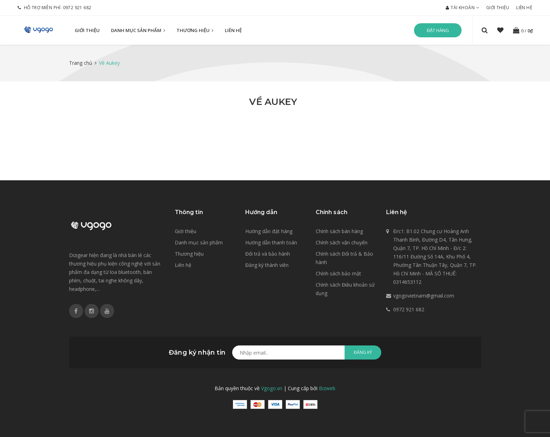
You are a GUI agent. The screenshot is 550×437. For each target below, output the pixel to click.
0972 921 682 (77, 8)
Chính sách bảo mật (338, 273)
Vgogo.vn (271, 388)
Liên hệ (524, 8)
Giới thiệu (497, 8)
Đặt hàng (438, 30)
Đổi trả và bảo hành (267, 253)
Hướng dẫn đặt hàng (268, 231)
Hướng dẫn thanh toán (271, 242)
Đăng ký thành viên (267, 265)
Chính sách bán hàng (339, 231)
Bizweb (327, 388)
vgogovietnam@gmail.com (423, 295)
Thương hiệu (195, 30)
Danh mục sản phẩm (138, 30)
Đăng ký (363, 352)
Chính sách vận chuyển (341, 242)
